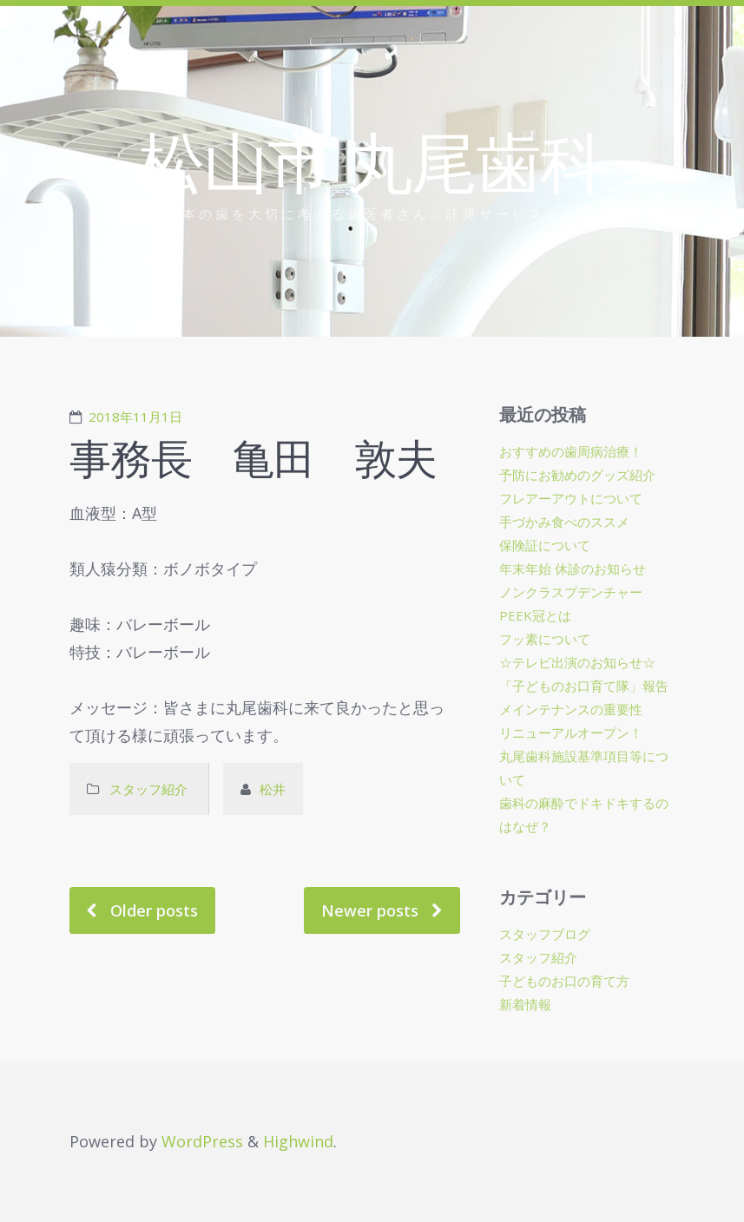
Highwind (298, 1141)
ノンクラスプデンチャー (570, 592)
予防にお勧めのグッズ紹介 (577, 474)
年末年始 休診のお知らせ (572, 568)
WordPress (202, 1141)
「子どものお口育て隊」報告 (583, 685)
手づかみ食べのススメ (564, 521)
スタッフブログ (544, 934)
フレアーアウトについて (570, 498)
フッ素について (544, 638)
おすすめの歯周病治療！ (570, 451)
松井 (273, 789)
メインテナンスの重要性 (570, 709)
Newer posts (369, 910)
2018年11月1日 (135, 416)
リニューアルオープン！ (570, 732)
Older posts (154, 910)
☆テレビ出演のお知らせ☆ (577, 662)
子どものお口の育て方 (564, 980)
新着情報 (525, 1004)
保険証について (544, 545)
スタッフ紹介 (150, 789)
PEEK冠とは (535, 615)
